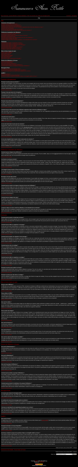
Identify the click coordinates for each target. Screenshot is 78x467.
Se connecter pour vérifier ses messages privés (40, 15)
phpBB (36, 460)
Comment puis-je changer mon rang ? (9, 38)
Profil (28, 15)
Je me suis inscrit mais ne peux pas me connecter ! (12, 29)
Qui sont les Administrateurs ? (7, 61)
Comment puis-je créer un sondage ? (9, 45)
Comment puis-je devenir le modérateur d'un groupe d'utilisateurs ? (15, 65)
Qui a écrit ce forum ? (5, 74)
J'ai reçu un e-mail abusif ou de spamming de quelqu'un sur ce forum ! (16, 70)
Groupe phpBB (45, 420)
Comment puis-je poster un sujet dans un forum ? (11, 42)
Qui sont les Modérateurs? (6, 62)
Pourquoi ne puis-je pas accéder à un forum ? (11, 48)
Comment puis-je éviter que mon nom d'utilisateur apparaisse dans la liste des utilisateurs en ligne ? (22, 27)
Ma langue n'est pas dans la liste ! (8, 36)
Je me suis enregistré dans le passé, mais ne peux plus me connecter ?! (16, 30)
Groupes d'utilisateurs (22, 15)
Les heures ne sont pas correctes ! (8, 34)
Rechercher (5, 15)
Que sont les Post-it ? (5, 57)
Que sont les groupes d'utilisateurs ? (9, 63)
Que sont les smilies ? (6, 54)
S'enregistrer (74, 15)
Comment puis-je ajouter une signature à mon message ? (13, 44)
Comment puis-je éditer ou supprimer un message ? (12, 43)
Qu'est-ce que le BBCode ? (7, 52)
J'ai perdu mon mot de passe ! (7, 28)
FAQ (2, 15)
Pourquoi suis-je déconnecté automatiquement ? (11, 26)
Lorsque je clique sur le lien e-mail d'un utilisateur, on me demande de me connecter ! (19, 39)
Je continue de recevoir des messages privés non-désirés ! (13, 69)
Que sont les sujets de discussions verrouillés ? (11, 58)
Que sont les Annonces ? (6, 56)
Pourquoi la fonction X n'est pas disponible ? (10, 75)
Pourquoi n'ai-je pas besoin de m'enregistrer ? (11, 25)
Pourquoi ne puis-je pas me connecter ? (9, 23)
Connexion (68, 15)
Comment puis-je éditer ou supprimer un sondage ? (12, 46)
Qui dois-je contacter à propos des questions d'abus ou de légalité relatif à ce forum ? (19, 76)
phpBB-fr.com (41, 462)
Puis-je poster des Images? (7, 55)
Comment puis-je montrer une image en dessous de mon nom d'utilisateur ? (17, 37)
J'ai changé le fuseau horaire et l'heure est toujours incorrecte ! (14, 35)
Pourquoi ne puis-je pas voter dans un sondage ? (11, 49)
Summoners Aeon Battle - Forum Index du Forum (13, 449)
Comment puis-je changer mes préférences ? (10, 33)
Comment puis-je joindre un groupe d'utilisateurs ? (12, 64)
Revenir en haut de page (6, 89)
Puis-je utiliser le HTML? (6, 53)
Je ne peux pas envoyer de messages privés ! (11, 68)
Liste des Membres (13, 15)
